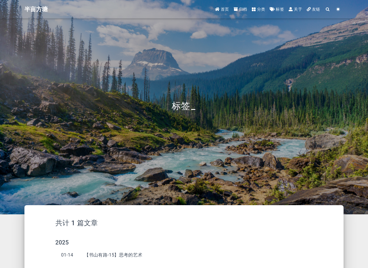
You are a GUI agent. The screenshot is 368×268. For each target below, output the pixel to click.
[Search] (328, 9)
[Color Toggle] (338, 9)
